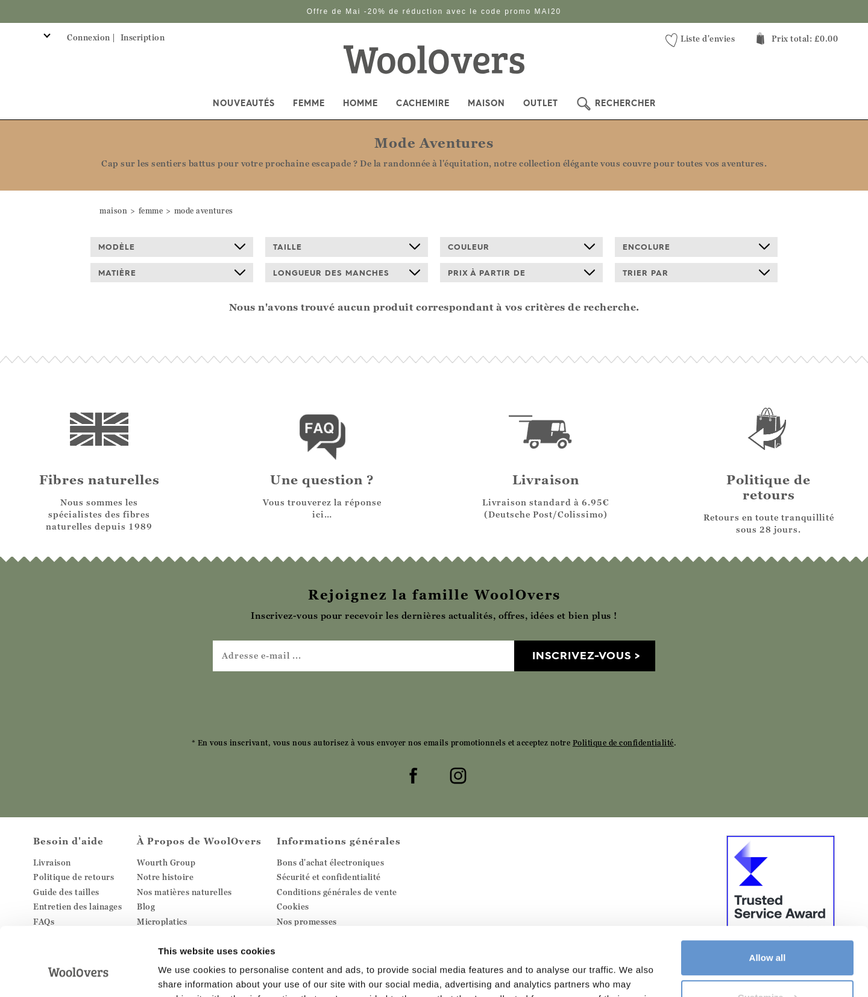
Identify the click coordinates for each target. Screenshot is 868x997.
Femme (309, 103)
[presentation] (434, 703)
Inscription (143, 37)
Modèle (171, 246)
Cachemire (423, 103)
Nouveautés (244, 103)
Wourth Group (166, 862)
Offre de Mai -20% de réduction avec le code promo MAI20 (434, 11)
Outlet (540, 103)
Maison (486, 103)
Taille (346, 246)
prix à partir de (521, 272)
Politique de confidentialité (623, 742)
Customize (768, 938)
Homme (360, 103)
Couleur (521, 246)
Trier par (696, 272)
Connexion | (91, 37)
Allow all (767, 899)
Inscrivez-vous (581, 655)
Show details (186, 973)
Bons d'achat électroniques (330, 862)
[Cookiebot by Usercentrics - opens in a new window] (78, 973)
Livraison (52, 862)
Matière (171, 272)
